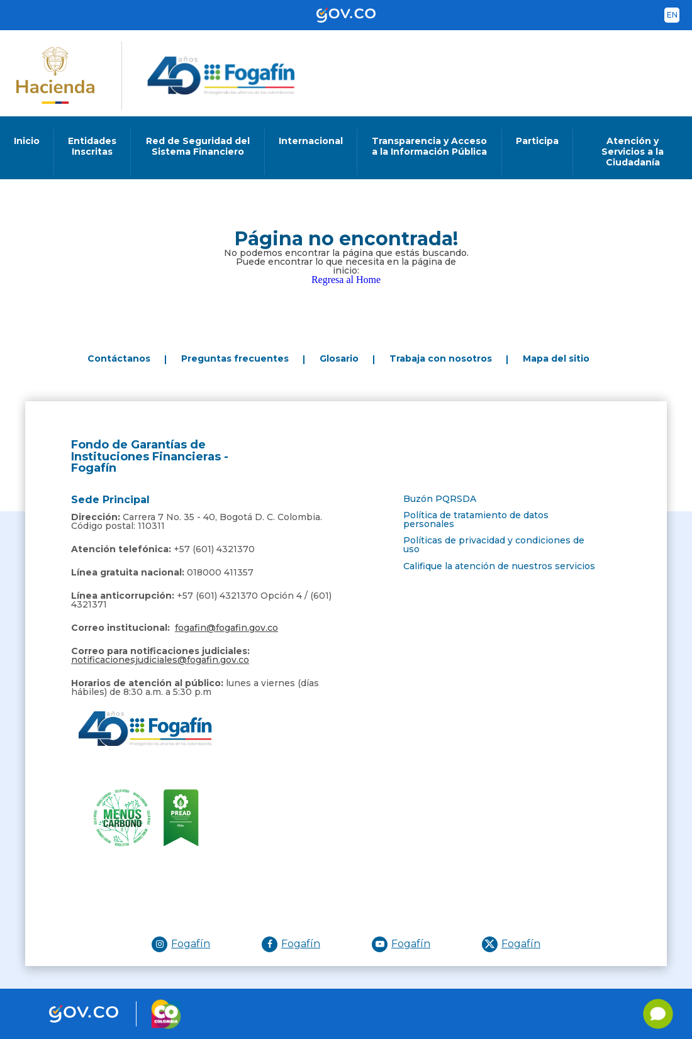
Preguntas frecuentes (235, 358)
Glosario (339, 358)
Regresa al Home (346, 279)
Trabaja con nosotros (440, 358)
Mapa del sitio (556, 358)
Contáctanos (118, 358)
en (672, 14)
